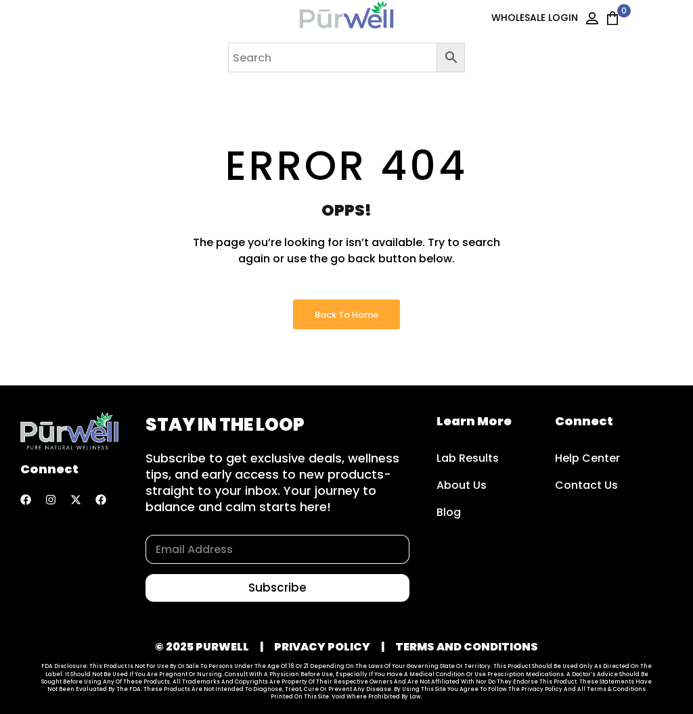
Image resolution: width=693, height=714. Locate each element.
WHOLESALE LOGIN (534, 17)
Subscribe (277, 587)
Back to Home (346, 314)
